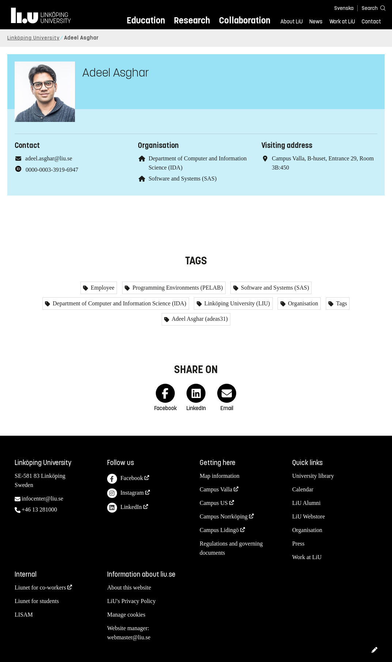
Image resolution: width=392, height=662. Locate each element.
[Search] (370, 8)
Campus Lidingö (219, 530)
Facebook (125, 479)
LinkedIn (124, 508)
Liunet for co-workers (40, 587)
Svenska (344, 8)
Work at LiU (342, 21)
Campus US (214, 503)
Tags (341, 303)
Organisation (302, 303)
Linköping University (33, 38)
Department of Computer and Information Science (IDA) (118, 303)
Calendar (302, 489)
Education (146, 20)
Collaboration (244, 20)
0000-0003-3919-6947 (52, 170)
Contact (371, 21)
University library (313, 476)
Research (192, 20)
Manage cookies (126, 614)
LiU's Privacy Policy (131, 601)
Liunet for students (37, 601)
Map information (220, 476)
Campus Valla (216, 489)
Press (298, 543)
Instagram (125, 493)
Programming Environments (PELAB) (177, 287)
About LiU (291, 21)
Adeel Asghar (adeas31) (199, 319)
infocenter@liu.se (42, 498)
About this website (129, 587)
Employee (101, 287)
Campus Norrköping (224, 516)
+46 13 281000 (39, 509)
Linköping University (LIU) (236, 303)
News (316, 21)
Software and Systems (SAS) (182, 178)
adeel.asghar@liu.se (48, 158)
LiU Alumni (306, 503)
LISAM (24, 614)
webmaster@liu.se (128, 637)
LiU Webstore (308, 516)
